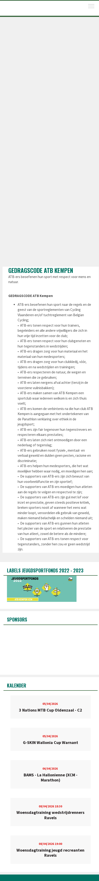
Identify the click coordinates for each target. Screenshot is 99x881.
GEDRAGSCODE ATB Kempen (40, 270)
